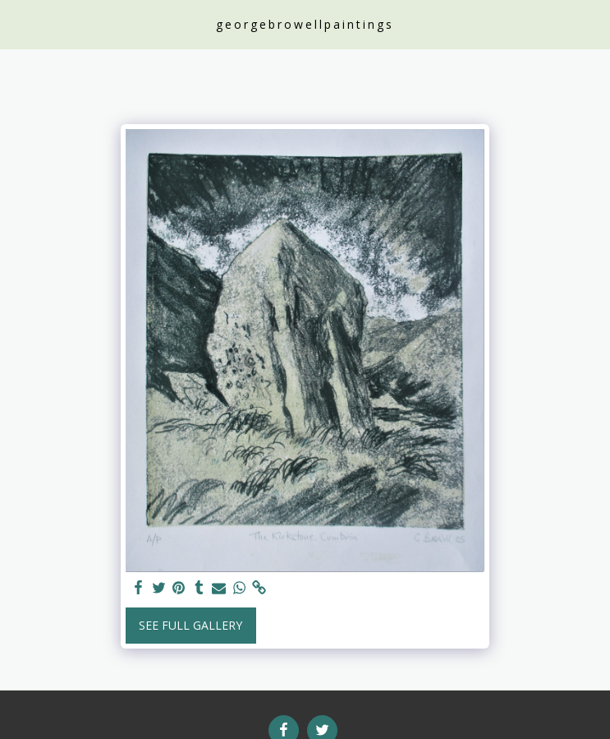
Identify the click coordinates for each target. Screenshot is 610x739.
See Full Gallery (190, 625)
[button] (18, 23)
